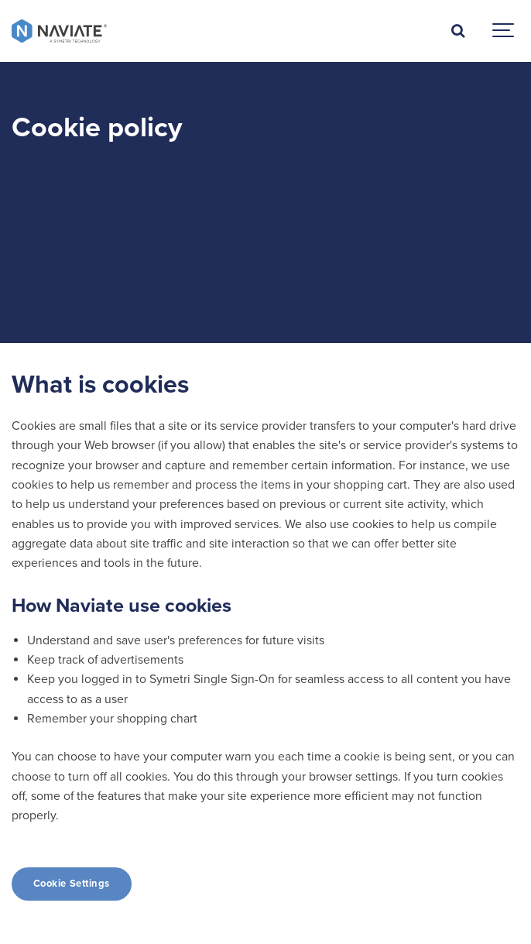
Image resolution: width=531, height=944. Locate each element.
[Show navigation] (503, 31)
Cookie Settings (71, 883)
